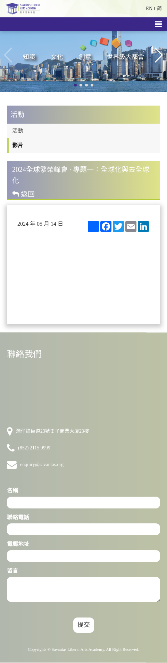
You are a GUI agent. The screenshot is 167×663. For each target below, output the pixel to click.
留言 (12, 571)
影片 (17, 145)
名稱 (12, 491)
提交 (83, 624)
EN (149, 8)
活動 (17, 131)
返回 (23, 194)
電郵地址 (18, 544)
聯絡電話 (18, 517)
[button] (159, 55)
